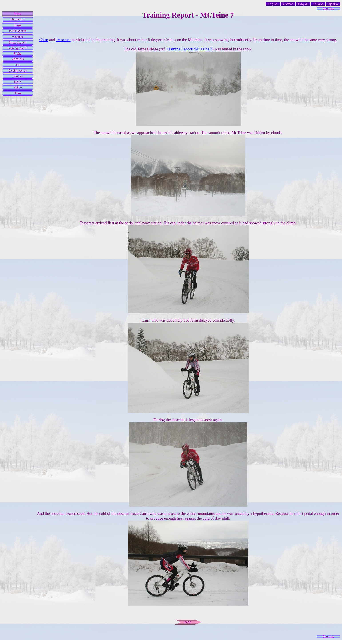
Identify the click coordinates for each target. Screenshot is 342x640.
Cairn (43, 40)
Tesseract (63, 40)
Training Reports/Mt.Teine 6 (189, 49)
